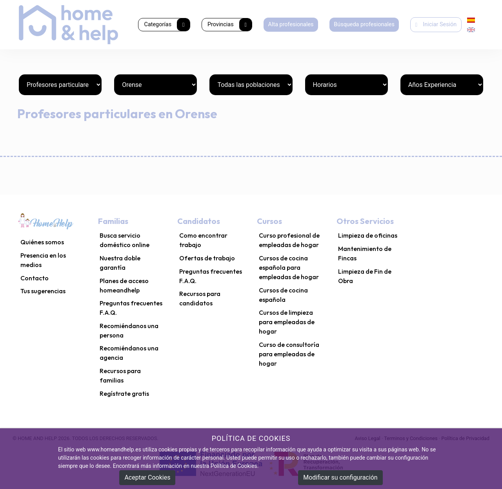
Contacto (34, 278)
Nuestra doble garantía (120, 262)
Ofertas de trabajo (207, 258)
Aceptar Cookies (147, 477)
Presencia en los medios (43, 260)
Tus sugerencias (42, 291)
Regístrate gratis (124, 393)
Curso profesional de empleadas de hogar (289, 240)
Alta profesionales (291, 24)
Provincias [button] (229, 24)
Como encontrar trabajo (203, 240)
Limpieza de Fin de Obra (364, 276)
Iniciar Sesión (436, 24)
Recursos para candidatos (199, 298)
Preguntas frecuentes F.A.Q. (131, 307)
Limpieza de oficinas (367, 235)
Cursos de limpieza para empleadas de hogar (287, 322)
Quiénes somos (42, 242)
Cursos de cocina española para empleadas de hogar (289, 267)
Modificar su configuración (340, 477)
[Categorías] (60, 84)
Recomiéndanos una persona (129, 330)
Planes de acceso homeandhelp (124, 285)
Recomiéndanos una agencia (129, 352)
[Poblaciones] (250, 84)
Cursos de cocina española (283, 294)
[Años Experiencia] (441, 84)
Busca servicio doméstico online (124, 240)
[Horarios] (346, 84)
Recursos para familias (120, 375)
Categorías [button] (167, 24)
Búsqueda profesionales (364, 24)
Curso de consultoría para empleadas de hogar (289, 354)
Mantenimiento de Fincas (364, 253)
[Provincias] (155, 84)
